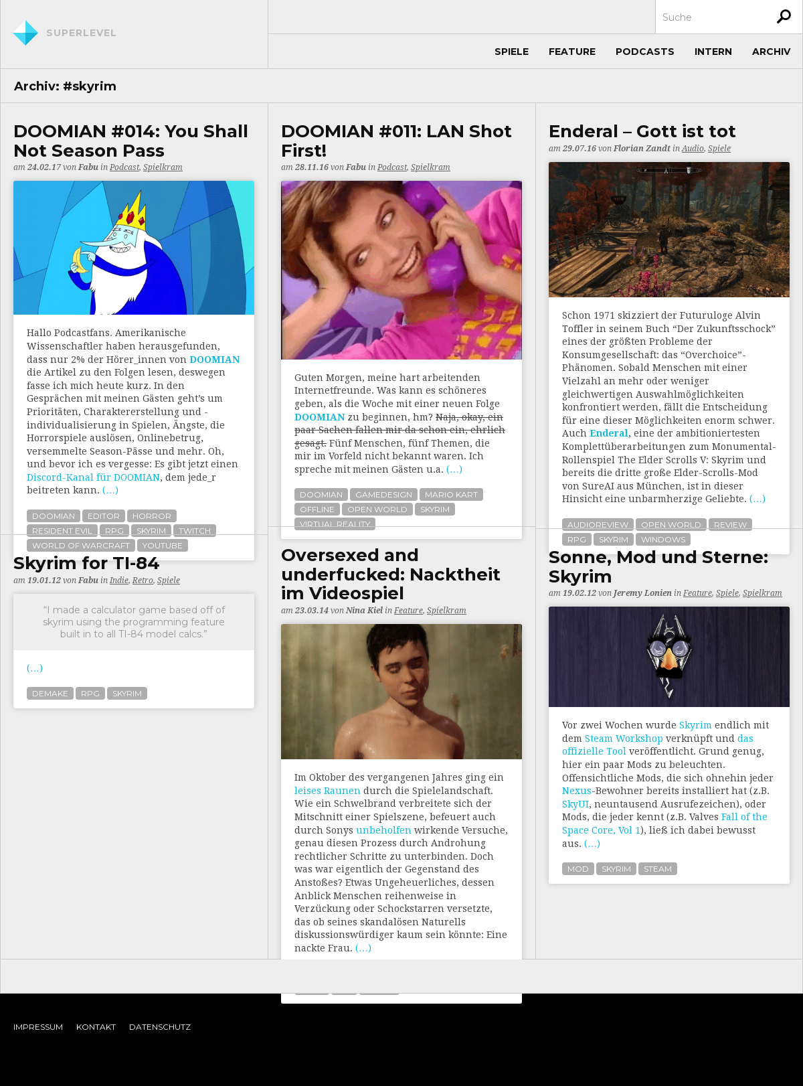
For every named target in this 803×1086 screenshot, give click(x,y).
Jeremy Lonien (643, 593)
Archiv (771, 52)
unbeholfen (384, 830)
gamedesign (383, 494)
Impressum (38, 1027)
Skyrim (695, 725)
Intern (713, 52)
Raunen (342, 790)
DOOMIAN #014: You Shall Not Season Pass (130, 141)
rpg (114, 531)
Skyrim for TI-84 (86, 563)
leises (307, 790)
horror (151, 516)
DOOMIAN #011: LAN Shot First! (396, 141)
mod (578, 869)
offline (317, 509)
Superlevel (81, 33)
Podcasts (645, 52)
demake (50, 693)
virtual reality (335, 524)
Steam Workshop (624, 738)
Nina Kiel (364, 610)
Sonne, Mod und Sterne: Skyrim (658, 567)
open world (377, 509)
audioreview (597, 525)
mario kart (451, 494)
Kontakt (96, 1027)
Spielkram (163, 167)
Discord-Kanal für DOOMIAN (93, 477)
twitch (195, 531)
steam (658, 869)
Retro (142, 580)
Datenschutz (160, 1027)
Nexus (577, 790)
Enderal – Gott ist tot (642, 131)
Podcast (124, 167)
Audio (693, 148)
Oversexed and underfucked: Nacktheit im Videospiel (391, 574)
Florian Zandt (642, 148)
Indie (119, 580)
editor (104, 516)
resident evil (62, 531)
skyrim (151, 531)
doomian (53, 516)
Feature (572, 52)
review (730, 525)
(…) (110, 490)
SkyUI (575, 804)
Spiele (512, 52)
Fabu (88, 167)
